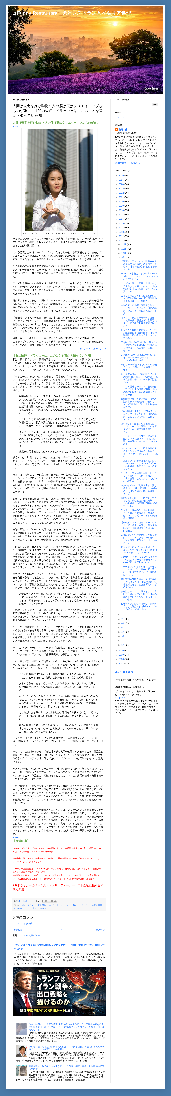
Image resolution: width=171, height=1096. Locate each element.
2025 (121, 180)
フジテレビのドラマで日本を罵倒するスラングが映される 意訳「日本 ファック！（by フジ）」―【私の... (139, 452)
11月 (124, 248)
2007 (121, 663)
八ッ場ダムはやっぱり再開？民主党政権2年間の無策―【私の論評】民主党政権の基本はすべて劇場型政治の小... (139, 378)
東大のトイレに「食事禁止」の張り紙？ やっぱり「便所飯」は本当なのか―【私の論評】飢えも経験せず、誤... (139, 489)
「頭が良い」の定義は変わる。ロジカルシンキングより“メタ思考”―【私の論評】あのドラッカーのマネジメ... (139, 465)
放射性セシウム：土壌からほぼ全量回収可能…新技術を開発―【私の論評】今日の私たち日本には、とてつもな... (139, 595)
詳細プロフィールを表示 (127, 163)
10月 (124, 253)
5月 (123, 627)
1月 (123, 645)
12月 (124, 244)
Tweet (16, 126)
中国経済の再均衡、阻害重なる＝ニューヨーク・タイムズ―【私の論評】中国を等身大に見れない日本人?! (139, 309)
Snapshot (120, 697)
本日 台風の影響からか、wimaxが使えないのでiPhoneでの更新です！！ (139, 367)
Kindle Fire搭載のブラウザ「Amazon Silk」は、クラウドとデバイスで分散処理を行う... (139, 276)
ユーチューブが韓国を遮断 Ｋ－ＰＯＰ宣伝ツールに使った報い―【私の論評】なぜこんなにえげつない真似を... (139, 477)
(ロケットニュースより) (93, 348)
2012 (121, 236)
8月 (123, 614)
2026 (121, 175)
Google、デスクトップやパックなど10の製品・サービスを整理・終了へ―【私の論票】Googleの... (139, 560)
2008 (121, 659)
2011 (121, 240)
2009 (121, 655)
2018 (121, 210)
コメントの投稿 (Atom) (29, 935)
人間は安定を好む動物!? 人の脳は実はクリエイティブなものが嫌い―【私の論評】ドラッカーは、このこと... (139, 539)
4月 (123, 632)
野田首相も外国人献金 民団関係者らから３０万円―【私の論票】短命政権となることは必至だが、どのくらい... (139, 583)
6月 (123, 623)
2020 (121, 201)
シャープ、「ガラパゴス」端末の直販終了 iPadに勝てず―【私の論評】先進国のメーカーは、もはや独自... (139, 440)
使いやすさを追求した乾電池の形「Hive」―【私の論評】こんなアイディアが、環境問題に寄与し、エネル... (139, 427)
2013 (121, 232)
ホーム (59, 930)
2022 (121, 192)
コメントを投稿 (24, 923)
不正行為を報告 (124, 672)
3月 (123, 636)
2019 (121, 206)
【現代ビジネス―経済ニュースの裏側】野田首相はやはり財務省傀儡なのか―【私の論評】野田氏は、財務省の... (139, 526)
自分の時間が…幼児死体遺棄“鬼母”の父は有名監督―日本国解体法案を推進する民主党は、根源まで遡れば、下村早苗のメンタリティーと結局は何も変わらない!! (66, 1027)
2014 (121, 227)
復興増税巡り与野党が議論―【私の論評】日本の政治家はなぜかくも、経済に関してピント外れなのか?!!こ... (139, 403)
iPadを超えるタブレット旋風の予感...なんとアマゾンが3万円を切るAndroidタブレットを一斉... (139, 550)
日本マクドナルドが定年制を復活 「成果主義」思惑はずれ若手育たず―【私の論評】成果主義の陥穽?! (139, 321)
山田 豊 (122, 129)
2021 (121, 197)
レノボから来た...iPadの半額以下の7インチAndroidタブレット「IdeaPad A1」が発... (139, 357)
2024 (121, 184)
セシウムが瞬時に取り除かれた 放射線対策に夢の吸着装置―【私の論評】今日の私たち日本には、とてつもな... (139, 334)
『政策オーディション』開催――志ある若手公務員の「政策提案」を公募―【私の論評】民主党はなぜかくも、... (139, 265)
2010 (121, 650)
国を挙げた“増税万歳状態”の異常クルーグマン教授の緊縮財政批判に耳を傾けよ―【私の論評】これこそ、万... (139, 346)
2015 (121, 223)
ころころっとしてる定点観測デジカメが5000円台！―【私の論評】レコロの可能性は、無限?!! (139, 298)
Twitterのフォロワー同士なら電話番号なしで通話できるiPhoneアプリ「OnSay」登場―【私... (139, 606)
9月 (123, 257)
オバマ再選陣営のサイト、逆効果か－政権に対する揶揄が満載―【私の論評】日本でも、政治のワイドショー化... (139, 390)
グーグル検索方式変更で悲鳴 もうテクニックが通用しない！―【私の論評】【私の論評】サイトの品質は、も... (139, 287)
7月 (123, 619)
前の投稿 (100, 930)
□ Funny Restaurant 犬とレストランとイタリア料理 (72, 13)
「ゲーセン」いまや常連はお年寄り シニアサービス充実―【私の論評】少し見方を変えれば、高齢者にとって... (140, 570)
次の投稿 (18, 930)
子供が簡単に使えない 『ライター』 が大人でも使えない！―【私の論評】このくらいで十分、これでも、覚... (139, 415)
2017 (121, 214)
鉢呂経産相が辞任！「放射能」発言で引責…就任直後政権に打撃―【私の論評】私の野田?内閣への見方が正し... (139, 502)
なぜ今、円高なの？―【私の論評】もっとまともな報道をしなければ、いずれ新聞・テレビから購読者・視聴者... (139, 514)
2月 (123, 640)
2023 (121, 188)
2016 (121, 219)
